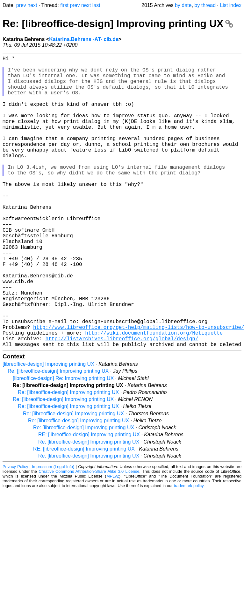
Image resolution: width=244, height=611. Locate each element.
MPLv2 (112, 541)
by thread (205, 5)
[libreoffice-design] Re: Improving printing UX (63, 443)
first (64, 5)
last (96, 5)
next (32, 5)
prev (21, 5)
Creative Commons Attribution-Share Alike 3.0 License (89, 536)
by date (183, 5)
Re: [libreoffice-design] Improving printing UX (118, 23)
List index (230, 5)
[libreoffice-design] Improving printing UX (48, 428)
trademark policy (189, 550)
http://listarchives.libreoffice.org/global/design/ (121, 401)
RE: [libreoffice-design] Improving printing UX (89, 499)
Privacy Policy (15, 531)
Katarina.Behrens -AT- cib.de (83, 39)
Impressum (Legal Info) (53, 531)
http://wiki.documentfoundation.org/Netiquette (154, 394)
